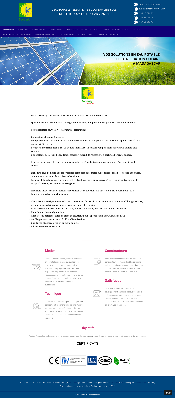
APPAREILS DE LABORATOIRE (109, 34)
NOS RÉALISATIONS (38, 30)
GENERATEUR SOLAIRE (120, 30)
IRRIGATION (105, 30)
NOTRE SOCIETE (8, 30)
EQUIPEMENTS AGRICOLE (86, 34)
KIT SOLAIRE (136, 30)
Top (168, 393)
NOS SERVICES (23, 30)
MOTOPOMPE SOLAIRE (89, 30)
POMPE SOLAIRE (72, 30)
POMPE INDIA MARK (56, 30)
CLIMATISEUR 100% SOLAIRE (45, 34)
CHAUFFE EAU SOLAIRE (66, 34)
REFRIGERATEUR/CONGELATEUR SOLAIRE (17, 34)
